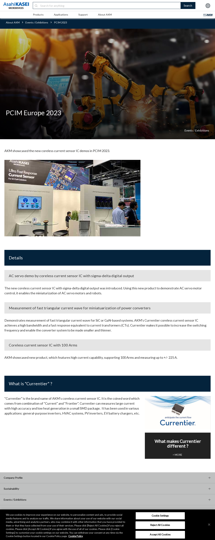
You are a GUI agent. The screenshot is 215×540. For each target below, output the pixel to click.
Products (38, 14)
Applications (61, 14)
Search (188, 5)
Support (83, 14)
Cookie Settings (160, 515)
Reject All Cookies (160, 525)
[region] (107, 524)
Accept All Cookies (160, 534)
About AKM (105, 14)
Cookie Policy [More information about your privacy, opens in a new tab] (75, 536)
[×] (209, 524)
